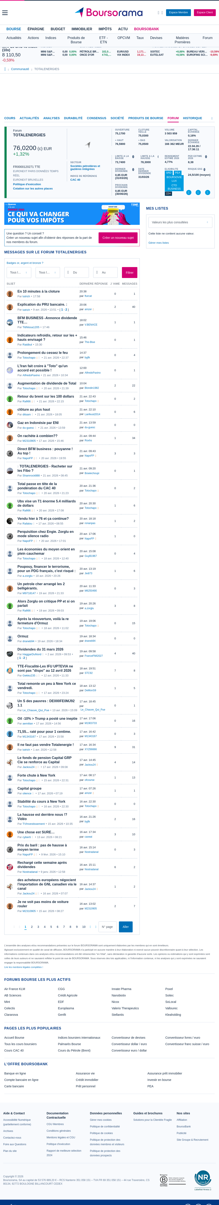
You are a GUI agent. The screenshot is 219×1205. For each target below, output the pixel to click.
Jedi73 (88, 573)
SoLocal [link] (170, 1002)
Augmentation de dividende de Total (47, 383)
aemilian (27, 723)
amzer (88, 309)
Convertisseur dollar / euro (129, 1044)
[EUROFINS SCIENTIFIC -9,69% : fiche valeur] (202, 55)
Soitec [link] (169, 995)
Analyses (51, 118)
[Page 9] (77, 927)
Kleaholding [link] (173, 1014)
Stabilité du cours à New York (41, 801)
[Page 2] (32, 927)
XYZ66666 (91, 749)
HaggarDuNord (31, 654)
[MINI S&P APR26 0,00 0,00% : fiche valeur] (59, 51)
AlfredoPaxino (31, 375)
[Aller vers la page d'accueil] (110, 12)
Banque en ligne (15, 1073)
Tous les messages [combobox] (19, 272)
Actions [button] (33, 38)
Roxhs (88, 440)
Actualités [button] (13, 38)
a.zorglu (27, 575)
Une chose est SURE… (36, 832)
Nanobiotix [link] (119, 995)
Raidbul (27, 344)
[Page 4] (45, 927)
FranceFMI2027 (94, 655)
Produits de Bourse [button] (76, 40)
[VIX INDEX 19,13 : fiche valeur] (132, 55)
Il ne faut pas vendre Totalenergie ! (46, 745)
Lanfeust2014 (92, 414)
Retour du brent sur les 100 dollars (46, 396)
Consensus (96, 118)
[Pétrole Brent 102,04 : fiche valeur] (97, 51)
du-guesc (28, 427)
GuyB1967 (91, 555)
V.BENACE (91, 324)
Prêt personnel (85, 1086)
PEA (177, 172)
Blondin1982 (92, 387)
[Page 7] (64, 927)
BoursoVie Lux (174, 179)
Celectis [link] (9, 1008)
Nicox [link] (115, 1002)
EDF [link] (61, 1002)
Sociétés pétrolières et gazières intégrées (85, 167)
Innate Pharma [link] (121, 989)
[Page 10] (84, 927)
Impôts (105, 29)
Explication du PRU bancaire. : (42, 304)
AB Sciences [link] (12, 995)
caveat (88, 836)
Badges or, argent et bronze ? (25, 262)
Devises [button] (156, 38)
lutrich (26, 296)
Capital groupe (30, 788)
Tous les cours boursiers (20, 1044)
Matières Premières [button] (182, 40)
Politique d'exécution (27, 184)
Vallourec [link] (171, 1008)
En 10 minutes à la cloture (39, 291)
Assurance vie (85, 1073)
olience (26, 793)
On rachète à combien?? (38, 436)
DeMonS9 (90, 690)
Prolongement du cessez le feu (43, 353)
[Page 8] (70, 927)
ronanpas (90, 523)
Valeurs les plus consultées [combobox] (170, 222)
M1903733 (91, 723)
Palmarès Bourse (69, 1044)
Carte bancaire (14, 1086)
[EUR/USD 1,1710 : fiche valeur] (132, 51)
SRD (168, 172)
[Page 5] (51, 927)
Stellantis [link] (118, 1014)
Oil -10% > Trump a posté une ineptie (48, 718)
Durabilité (73, 118)
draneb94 (28, 641)
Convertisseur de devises (128, 1037)
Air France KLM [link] (14, 989)
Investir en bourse (159, 1080)
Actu (123, 29)
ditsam (26, 414)
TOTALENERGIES (29, 135)
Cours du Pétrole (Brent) (74, 1050)
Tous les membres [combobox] (48, 272)
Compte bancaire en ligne (21, 1080)
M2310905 (29, 440)
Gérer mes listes (158, 242)
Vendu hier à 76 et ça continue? (43, 518)
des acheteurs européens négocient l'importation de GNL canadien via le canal (47, 884)
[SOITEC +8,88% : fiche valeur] (166, 51)
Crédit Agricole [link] (68, 995)
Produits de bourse (145, 118)
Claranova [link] (11, 1014)
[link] (8, 1131)
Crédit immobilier (87, 1080)
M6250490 (91, 590)
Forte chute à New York (36, 775)
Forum (208, 38)
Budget (58, 29)
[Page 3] (38, 927)
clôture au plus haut (34, 409)
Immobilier (82, 29)
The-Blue (90, 342)
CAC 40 (75, 179)
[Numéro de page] (108, 926)
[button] (5, 12)
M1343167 (29, 736)
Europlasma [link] (66, 1008)
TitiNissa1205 (30, 327)
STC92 (89, 673)
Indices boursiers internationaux (79, 1037)
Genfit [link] (62, 1014)
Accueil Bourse (14, 1037)
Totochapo (28, 357)
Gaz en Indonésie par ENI (38, 423)
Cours (9, 118)
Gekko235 (28, 675)
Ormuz (23, 636)
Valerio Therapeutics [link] (125, 1008)
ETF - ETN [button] (103, 40)
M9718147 (29, 593)
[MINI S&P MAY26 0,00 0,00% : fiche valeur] (59, 55)
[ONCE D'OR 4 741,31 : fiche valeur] (97, 55)
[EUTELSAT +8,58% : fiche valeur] (166, 55)
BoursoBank (146, 29)
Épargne (35, 29)
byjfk (87, 357)
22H (168, 193)
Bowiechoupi (92, 473)
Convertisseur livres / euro (182, 1037)
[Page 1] (25, 927)
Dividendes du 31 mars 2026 (40, 649)
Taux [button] (140, 38)
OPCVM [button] (123, 38)
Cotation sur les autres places (33, 188)
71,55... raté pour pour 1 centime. (44, 731)
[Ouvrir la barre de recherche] (158, 13)
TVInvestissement (33, 823)
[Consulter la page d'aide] (162, 13)
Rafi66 (26, 401)
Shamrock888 (31, 475)
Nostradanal (92, 851)
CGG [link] (61, 989)
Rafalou (27, 523)
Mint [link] (7, 1002)
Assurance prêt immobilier (164, 1073)
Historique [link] (192, 118)
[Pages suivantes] (90, 927)
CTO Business (174, 187)
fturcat (88, 295)
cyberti (26, 837)
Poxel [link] (169, 989)
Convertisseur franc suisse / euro (187, 1044)
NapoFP (27, 458)
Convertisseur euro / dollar (129, 1050)
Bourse (13, 29)
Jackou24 (28, 767)
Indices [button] (50, 38)
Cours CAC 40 (14, 1050)
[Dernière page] (95, 927)
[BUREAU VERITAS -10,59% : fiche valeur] (202, 51)
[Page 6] (57, 927)
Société (117, 118)
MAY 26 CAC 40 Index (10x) (19, 48)
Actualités (29, 118)
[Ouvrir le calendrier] (68, 272)
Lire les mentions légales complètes (23, 967)
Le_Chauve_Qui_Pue (35, 710)
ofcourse (89, 779)
